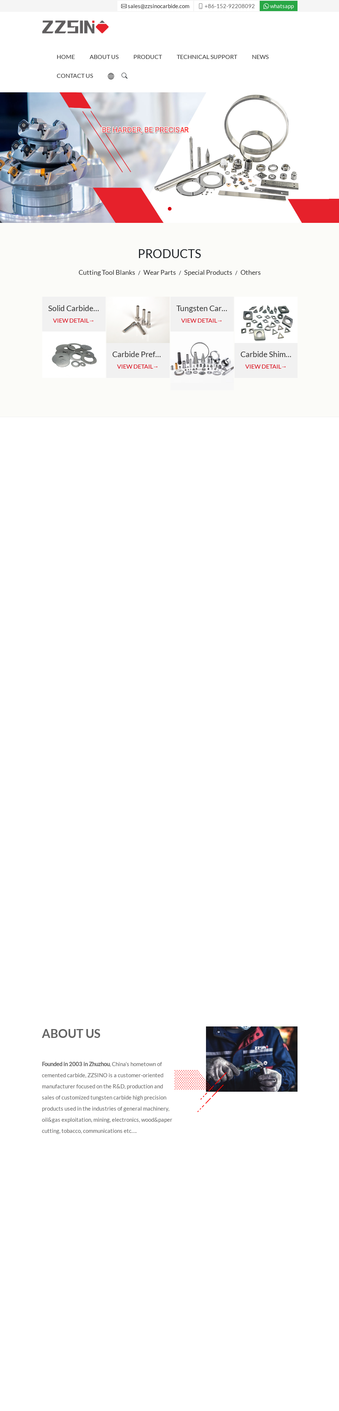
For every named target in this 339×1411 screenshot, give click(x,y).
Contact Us (75, 75)
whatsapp (278, 6)
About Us (104, 56)
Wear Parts (159, 272)
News (260, 56)
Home (66, 56)
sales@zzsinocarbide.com (155, 6)
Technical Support (207, 56)
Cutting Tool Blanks (107, 272)
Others (250, 272)
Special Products (208, 272)
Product (147, 56)
